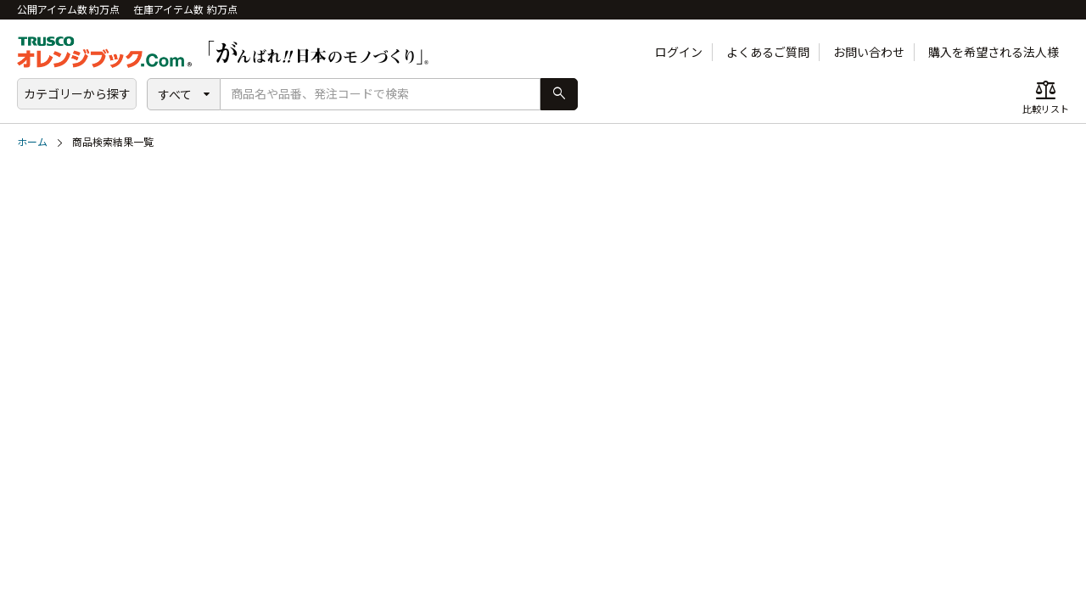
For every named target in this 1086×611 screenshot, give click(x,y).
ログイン (679, 52)
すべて (175, 95)
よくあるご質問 (767, 52)
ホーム (32, 142)
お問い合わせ (868, 52)
